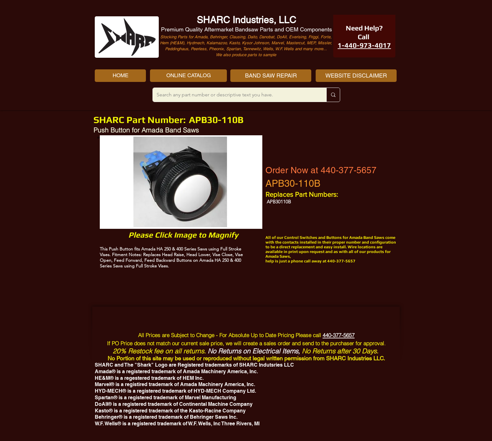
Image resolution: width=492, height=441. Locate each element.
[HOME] (120, 75)
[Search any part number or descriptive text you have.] (235, 95)
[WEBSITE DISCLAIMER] (356, 75)
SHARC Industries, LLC (246, 19)
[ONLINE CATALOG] (188, 75)
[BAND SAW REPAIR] (270, 75)
